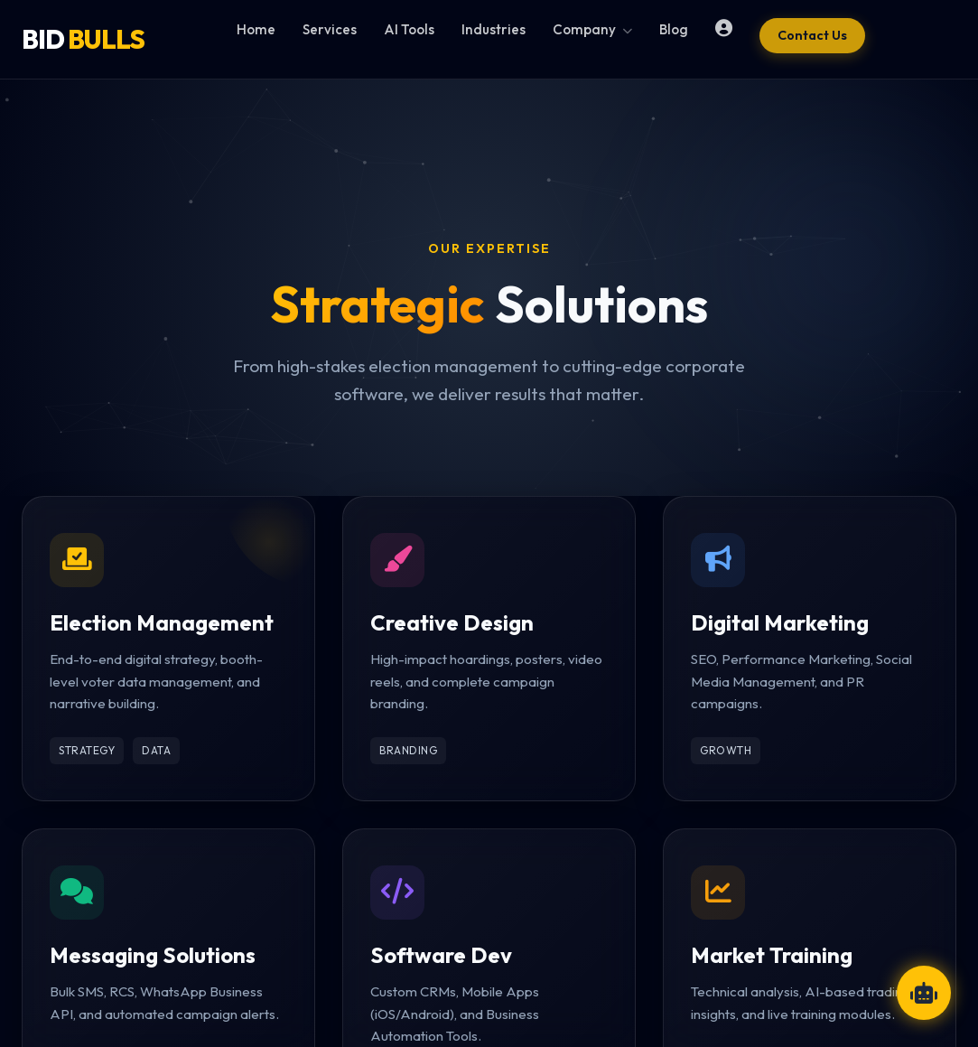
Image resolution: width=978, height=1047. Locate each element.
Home (256, 29)
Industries (493, 29)
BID (83, 39)
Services (330, 29)
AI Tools (409, 29)
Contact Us (812, 35)
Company (592, 29)
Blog (673, 29)
